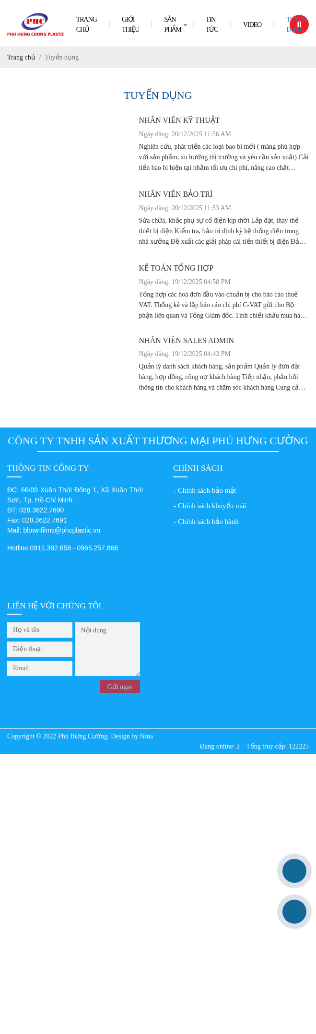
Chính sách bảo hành (208, 521)
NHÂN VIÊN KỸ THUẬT (179, 120)
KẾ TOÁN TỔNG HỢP (176, 268)
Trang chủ (86, 24)
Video (252, 24)
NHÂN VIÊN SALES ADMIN (186, 340)
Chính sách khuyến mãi (212, 506)
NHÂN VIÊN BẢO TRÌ (176, 194)
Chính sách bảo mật (207, 490)
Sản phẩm (172, 24)
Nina (146, 736)
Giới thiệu (130, 24)
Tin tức (212, 24)
